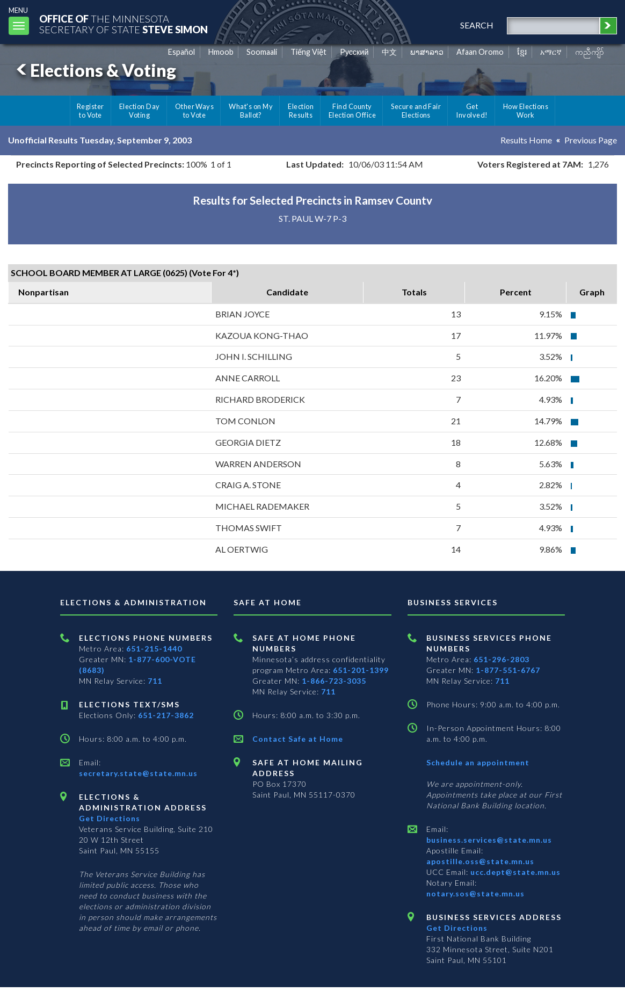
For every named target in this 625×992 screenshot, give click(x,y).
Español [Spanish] (181, 51)
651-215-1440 (154, 648)
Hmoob (221, 51)
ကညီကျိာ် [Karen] (589, 51)
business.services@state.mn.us (489, 839)
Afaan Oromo (480, 51)
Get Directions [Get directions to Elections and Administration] (109, 818)
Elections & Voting (94, 70)
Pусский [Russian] (354, 51)
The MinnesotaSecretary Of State (123, 24)
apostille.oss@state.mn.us (480, 861)
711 (155, 680)
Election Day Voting (139, 110)
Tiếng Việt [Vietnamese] (308, 51)
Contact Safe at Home (297, 738)
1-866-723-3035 (334, 680)
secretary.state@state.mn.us (138, 773)
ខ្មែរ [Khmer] (522, 51)
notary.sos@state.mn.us (475, 893)
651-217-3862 (166, 715)
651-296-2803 (501, 659)
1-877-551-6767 (508, 670)
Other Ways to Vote (194, 110)
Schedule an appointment (477, 762)
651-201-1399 (361, 670)
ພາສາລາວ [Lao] (427, 51)
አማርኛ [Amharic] (551, 51)
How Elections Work (525, 110)
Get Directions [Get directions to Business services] (457, 927)
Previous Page (590, 140)
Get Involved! (472, 110)
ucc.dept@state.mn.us (514, 872)
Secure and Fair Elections (416, 110)
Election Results (301, 110)
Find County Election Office (352, 110)
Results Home (526, 140)
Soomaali (261, 51)
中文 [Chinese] (389, 51)
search (476, 25)
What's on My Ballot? (251, 110)
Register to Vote (90, 110)
